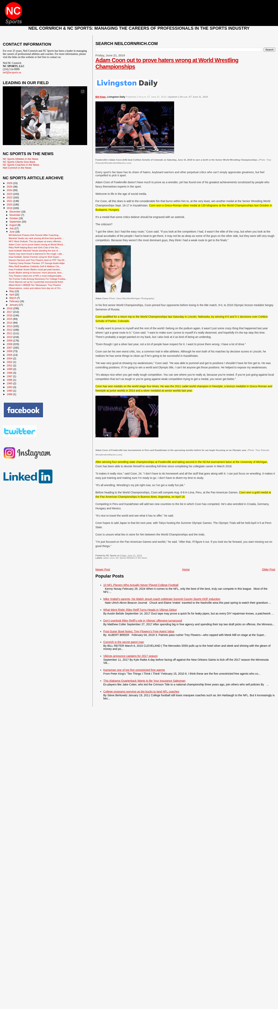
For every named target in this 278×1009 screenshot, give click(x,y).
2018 (10, 308)
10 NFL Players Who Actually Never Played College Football (140, 585)
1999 (10, 369)
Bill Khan (100, 97)
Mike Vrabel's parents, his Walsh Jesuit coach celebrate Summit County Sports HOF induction (161, 599)
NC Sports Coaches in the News (21, 164)
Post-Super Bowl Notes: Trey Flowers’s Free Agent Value (138, 631)
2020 (10, 204)
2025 (10, 186)
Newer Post (102, 569)
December (15, 211)
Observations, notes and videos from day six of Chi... (35, 288)
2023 (10, 193)
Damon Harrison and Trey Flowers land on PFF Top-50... (37, 260)
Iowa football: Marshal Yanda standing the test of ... (34, 250)
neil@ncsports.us (12, 72)
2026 (10, 183)
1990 (10, 390)
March (13, 298)
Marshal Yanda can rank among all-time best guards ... (36, 238)
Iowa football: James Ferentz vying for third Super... (35, 257)
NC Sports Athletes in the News (131, 558)
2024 (10, 190)
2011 (10, 333)
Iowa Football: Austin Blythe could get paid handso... (35, 269)
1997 (10, 376)
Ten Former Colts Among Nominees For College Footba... (38, 279)
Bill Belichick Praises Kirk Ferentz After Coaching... (34, 235)
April (12, 294)
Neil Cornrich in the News (17, 167)
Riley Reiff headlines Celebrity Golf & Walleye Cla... (35, 266)
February (14, 301)
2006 (10, 351)
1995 (10, 383)
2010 (10, 337)
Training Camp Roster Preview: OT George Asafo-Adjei (37, 263)
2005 (10, 354)
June (12, 231)
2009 (10, 340)
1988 (10, 394)
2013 (10, 326)
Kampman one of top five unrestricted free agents (134, 669)
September (15, 221)
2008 (10, 344)
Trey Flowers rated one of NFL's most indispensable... (36, 275)
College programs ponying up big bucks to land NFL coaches (141, 691)
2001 (10, 365)
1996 (10, 379)
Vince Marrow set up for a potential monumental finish (36, 282)
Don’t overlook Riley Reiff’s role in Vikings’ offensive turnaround (142, 620)
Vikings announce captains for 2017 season (130, 656)
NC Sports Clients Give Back (19, 161)
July (11, 228)
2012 (10, 329)
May (12, 291)
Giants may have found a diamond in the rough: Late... (36, 253)
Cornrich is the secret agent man (123, 642)
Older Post (268, 569)
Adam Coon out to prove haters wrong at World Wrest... (37, 244)
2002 (10, 362)
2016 (10, 315)
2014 (10, 322)
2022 (10, 197)
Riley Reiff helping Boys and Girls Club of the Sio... (34, 247)
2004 (10, 358)
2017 (10, 311)
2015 (10, 318)
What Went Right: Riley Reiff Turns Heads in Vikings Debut (140, 609)
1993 (10, 387)
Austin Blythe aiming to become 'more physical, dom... (36, 272)
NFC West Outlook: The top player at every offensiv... (36, 241)
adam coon (109, 558)
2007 (10, 347)
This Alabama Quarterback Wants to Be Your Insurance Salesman (144, 680)
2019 (10, 208)
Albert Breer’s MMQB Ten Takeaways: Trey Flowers (35, 285)
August (13, 225)
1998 (10, 372)
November (15, 215)
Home (186, 569)
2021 (10, 201)
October (14, 218)
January (14, 305)
